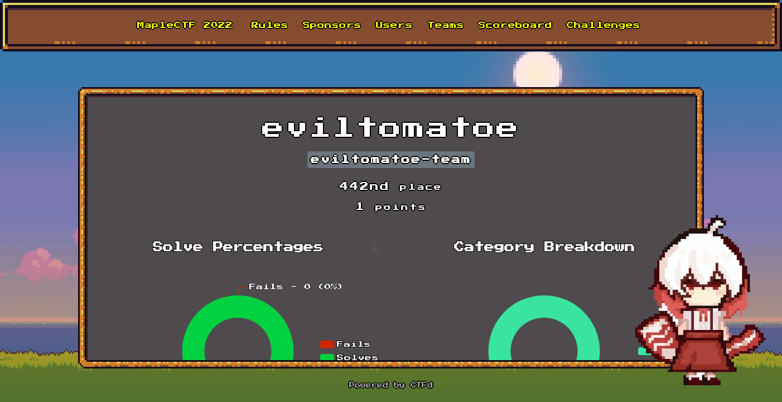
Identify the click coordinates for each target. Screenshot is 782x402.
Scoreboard (515, 25)
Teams (445, 25)
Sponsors (332, 25)
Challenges (603, 25)
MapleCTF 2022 (185, 25)
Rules (270, 25)
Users (394, 25)
